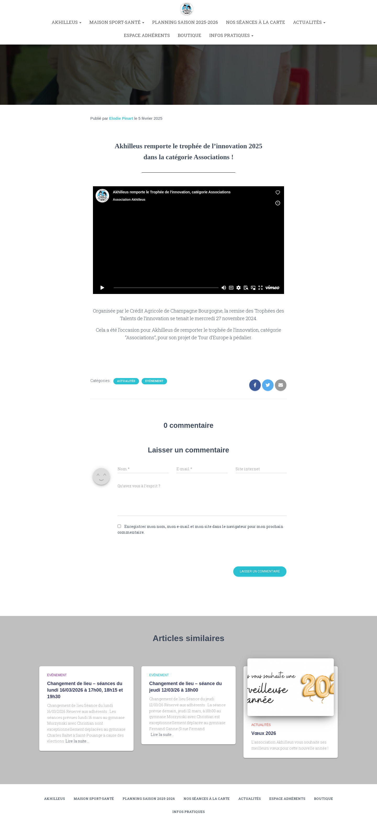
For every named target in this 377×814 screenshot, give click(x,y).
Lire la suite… (77, 740)
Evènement (154, 381)
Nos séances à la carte (255, 22)
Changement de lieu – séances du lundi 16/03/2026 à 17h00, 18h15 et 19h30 (83, 689)
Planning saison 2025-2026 (185, 22)
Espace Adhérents (147, 35)
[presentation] (153, 551)
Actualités (309, 22)
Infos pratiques (231, 35)
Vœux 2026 (263, 733)
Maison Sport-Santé (116, 22)
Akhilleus (66, 22)
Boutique (189, 35)
